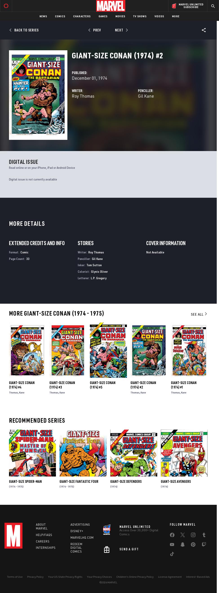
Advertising (80, 524)
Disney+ (77, 531)
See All (199, 314)
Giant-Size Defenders (126, 481)
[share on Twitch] (204, 545)
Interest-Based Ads (198, 576)
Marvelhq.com (82, 537)
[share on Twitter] (182, 536)
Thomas (13, 392)
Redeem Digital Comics (76, 547)
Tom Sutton (94, 265)
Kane (21, 392)
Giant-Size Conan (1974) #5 (102, 384)
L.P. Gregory (98, 278)
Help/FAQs (44, 535)
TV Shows (139, 16)
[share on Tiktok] (172, 555)
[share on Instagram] (193, 536)
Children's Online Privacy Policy (135, 576)
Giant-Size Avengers (176, 481)
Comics (60, 16)
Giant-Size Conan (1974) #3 (62, 384)
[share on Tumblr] (204, 536)
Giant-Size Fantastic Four (79, 481)
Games (103, 16)
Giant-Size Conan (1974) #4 (22, 384)
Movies (120, 16)
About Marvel (42, 526)
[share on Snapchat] (182, 545)
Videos (159, 16)
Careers (43, 541)
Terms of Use (15, 576)
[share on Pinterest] (193, 545)
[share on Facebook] (172, 536)
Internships (46, 547)
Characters (82, 16)
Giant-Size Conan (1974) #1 (184, 384)
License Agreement (170, 576)
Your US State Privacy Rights (65, 576)
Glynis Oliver (99, 271)
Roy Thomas (83, 96)
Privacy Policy (35, 576)
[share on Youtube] (172, 545)
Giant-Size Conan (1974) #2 (143, 384)
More (175, 16)
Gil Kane (146, 96)
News (43, 16)
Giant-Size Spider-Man (25, 481)
